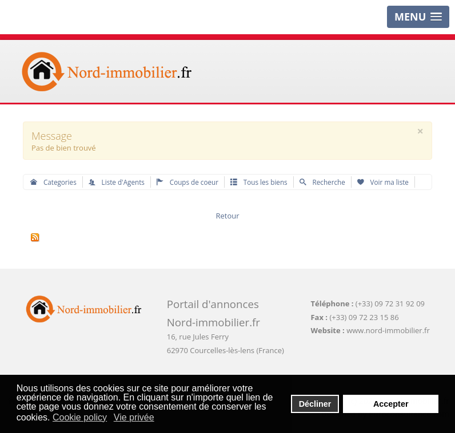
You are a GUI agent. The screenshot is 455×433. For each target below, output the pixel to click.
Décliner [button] (315, 403)
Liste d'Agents (117, 182)
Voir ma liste (383, 182)
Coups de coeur (187, 182)
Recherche (322, 182)
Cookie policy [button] (80, 417)
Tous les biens (259, 182)
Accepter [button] (391, 403)
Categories (53, 182)
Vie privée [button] (134, 417)
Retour (227, 216)
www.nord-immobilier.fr (388, 330)
